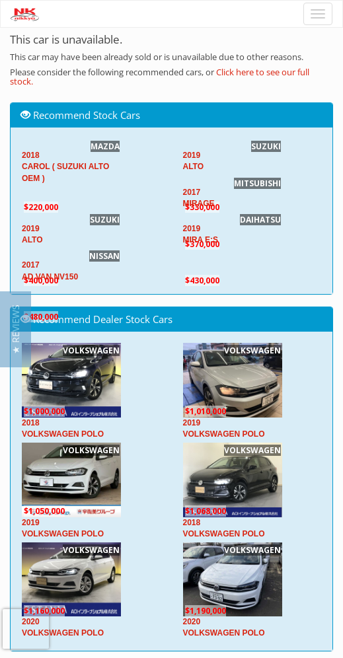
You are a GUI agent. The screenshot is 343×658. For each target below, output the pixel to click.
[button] (15, 329)
